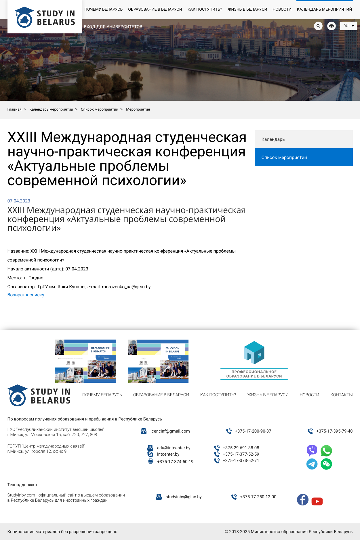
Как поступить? (205, 9)
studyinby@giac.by (184, 496)
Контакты (341, 394)
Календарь (273, 139)
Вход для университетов (113, 26)
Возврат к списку (25, 295)
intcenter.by (168, 454)
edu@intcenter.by (174, 447)
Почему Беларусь (103, 9)
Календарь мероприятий (324, 9)
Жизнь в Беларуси (247, 9)
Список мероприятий (284, 157)
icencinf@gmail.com (170, 431)
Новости (282, 9)
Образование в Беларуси (155, 9)
